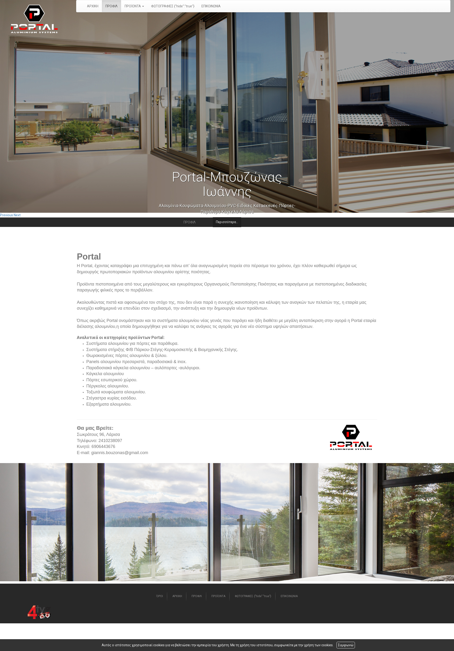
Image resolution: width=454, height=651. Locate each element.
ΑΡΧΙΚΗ (92, 6)
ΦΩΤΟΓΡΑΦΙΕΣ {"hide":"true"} (172, 6)
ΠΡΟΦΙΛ (111, 6)
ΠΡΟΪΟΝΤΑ (218, 596)
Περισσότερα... (227, 222)
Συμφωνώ (346, 645)
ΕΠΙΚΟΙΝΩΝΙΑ (211, 6)
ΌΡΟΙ (159, 596)
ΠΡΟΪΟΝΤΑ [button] (134, 6)
